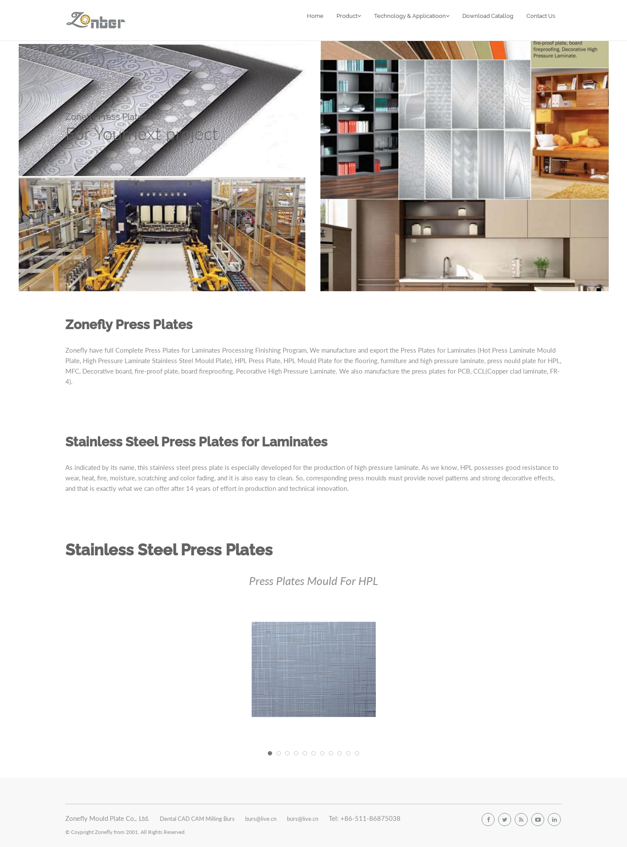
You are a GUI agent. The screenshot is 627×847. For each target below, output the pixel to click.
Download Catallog (487, 16)
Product (349, 16)
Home (315, 16)
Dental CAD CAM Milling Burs (197, 818)
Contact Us (540, 16)
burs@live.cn (260, 818)
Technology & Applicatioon (411, 16)
